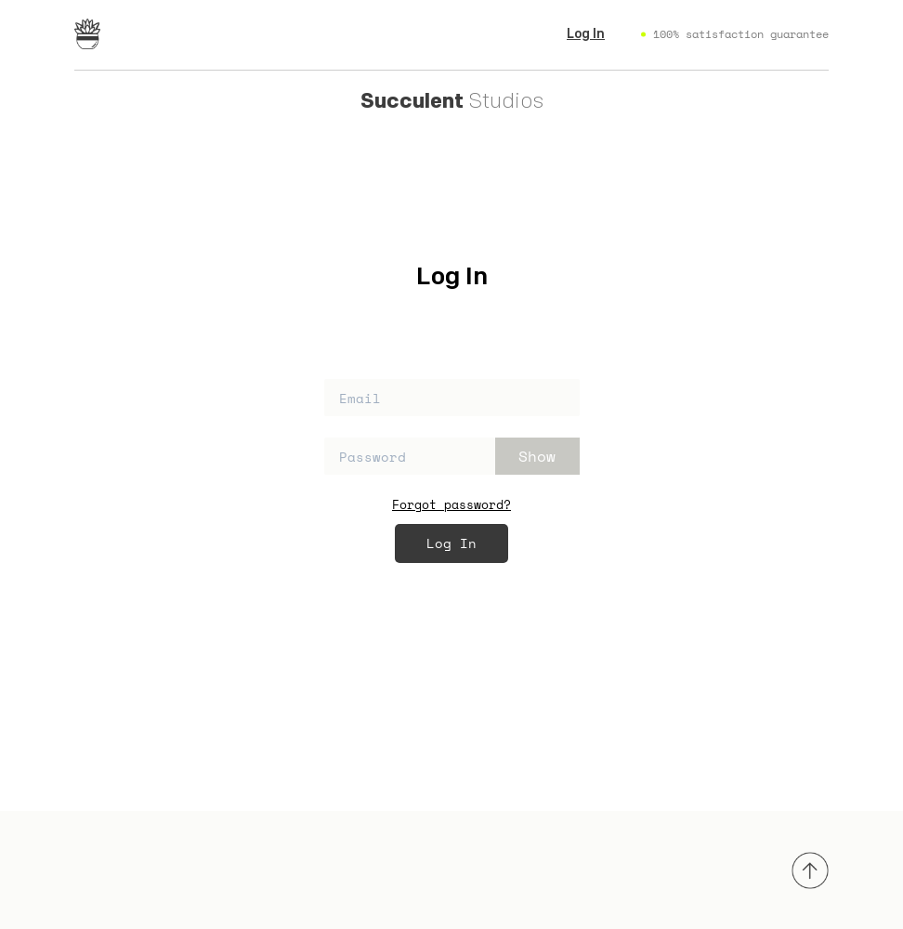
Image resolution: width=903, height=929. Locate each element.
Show (537, 456)
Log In (586, 34)
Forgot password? (451, 505)
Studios (451, 101)
